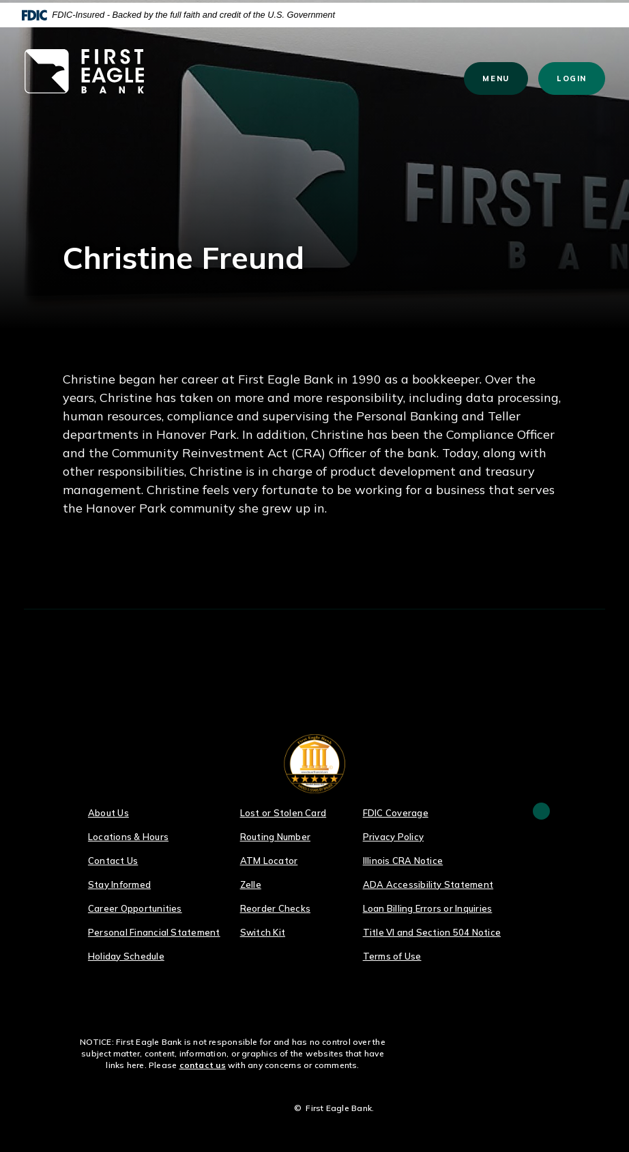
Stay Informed (119, 884)
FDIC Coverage (395, 812)
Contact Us (113, 860)
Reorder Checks (275, 908)
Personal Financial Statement (154, 932)
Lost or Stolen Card (283, 812)
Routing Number (275, 836)
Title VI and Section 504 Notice (432, 932)
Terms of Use (392, 956)
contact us (202, 1065)
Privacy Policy (393, 836)
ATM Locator (269, 860)
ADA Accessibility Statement (428, 884)
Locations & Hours (128, 836)
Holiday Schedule (126, 956)
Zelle (250, 884)
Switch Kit (262, 932)
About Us (108, 812)
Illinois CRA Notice (403, 860)
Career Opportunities (135, 908)
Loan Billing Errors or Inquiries (428, 908)
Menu (502, 77)
